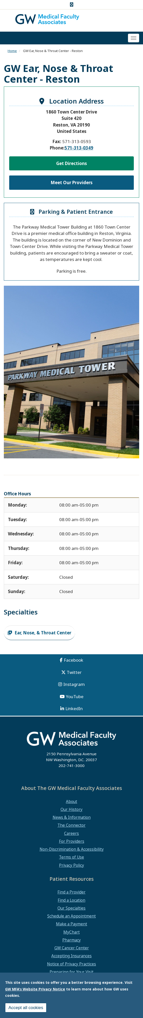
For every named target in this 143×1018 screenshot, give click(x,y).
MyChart (71, 932)
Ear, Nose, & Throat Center (43, 633)
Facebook (73, 660)
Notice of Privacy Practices (71, 963)
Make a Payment (71, 923)
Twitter (74, 672)
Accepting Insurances (71, 955)
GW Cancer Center (71, 947)
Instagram (74, 684)
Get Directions (71, 163)
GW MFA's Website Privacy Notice (35, 989)
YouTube (75, 696)
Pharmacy (71, 939)
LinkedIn (74, 708)
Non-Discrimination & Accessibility (72, 849)
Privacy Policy (71, 865)
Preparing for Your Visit (71, 971)
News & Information (72, 817)
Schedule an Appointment (71, 916)
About (71, 801)
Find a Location (71, 900)
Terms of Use (71, 857)
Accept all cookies (25, 1007)
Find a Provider (71, 892)
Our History (71, 809)
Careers (71, 833)
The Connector (71, 825)
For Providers (71, 841)
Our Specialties (71, 908)
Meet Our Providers (71, 182)
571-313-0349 (79, 148)
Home (12, 50)
